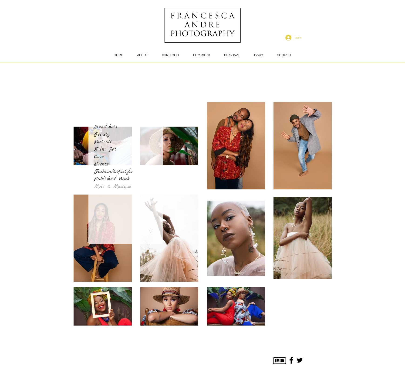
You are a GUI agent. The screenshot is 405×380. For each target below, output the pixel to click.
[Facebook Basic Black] (291, 360)
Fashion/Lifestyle (113, 171)
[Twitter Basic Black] (299, 360)
